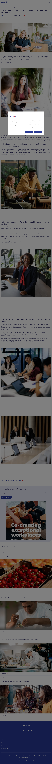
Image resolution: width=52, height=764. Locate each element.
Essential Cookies (29, 131)
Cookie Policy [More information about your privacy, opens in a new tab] (14, 128)
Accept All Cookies (38, 131)
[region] (26, 123)
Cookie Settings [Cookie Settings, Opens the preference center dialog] (14, 131)
